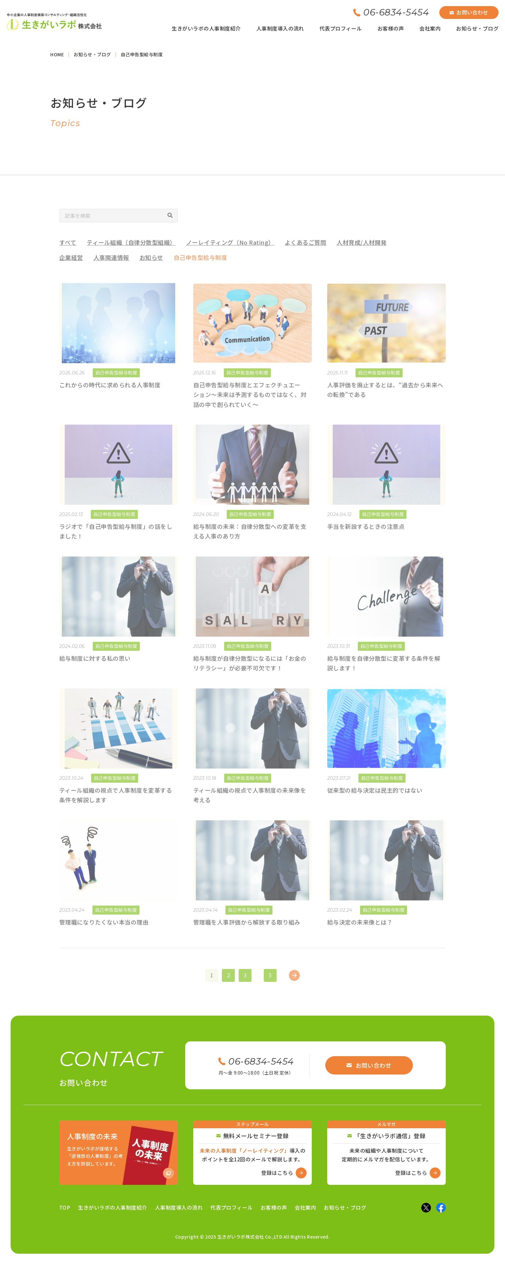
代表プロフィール (340, 28)
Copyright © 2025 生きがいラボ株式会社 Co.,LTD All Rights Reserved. (252, 1236)
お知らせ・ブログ (477, 28)
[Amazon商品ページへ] (118, 1153)
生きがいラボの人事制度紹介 (206, 28)
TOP (64, 1207)
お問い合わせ (469, 12)
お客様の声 (390, 28)
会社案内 (430, 28)
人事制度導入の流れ (280, 28)
